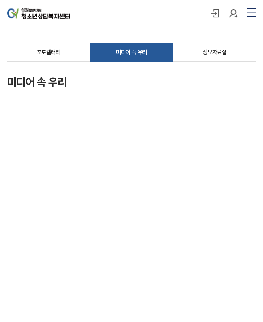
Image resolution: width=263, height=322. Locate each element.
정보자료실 (214, 52)
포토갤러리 (48, 52)
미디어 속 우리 (131, 52)
